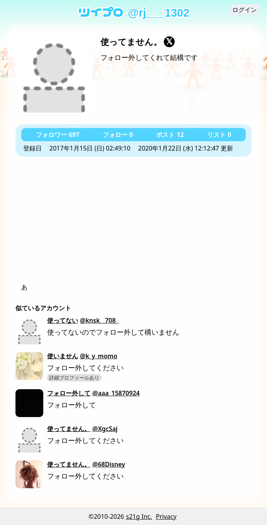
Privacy (166, 516)
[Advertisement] (133, 224)
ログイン (244, 9)
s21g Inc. (139, 516)
